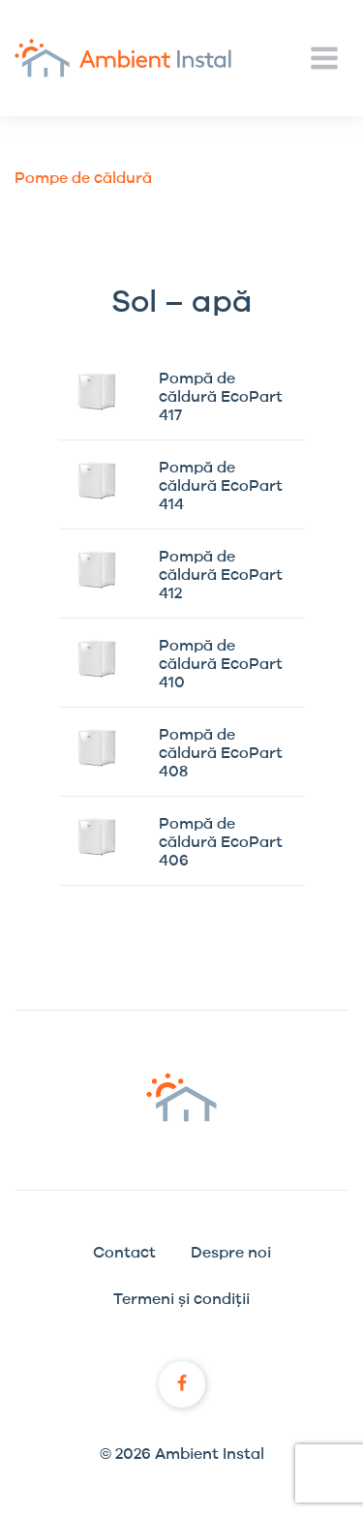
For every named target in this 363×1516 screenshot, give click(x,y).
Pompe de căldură (83, 178)
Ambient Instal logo (181, 1097)
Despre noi (231, 1252)
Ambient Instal (123, 58)
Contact (124, 1252)
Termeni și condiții (181, 1299)
